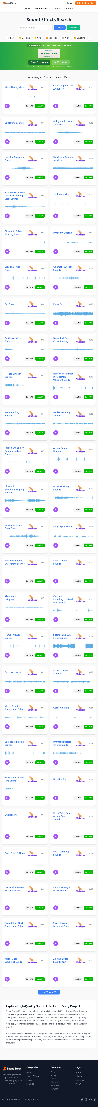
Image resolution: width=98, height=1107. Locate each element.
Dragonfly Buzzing (62, 232)
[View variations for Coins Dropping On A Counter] (81, 87)
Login (69, 3)
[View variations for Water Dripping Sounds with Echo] (32, 707)
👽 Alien (65, 37)
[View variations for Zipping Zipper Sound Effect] (81, 960)
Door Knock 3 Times (15, 853)
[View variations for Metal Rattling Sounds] (32, 414)
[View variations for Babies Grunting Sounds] (81, 414)
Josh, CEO (54, 1089)
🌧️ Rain (10, 37)
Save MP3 (29, 106)
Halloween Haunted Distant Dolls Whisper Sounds (63, 376)
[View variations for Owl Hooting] (32, 814)
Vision (53, 1079)
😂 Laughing (79, 37)
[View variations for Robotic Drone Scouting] (81, 672)
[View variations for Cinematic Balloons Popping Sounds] (32, 232)
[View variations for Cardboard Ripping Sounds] (32, 743)
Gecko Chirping (61, 707)
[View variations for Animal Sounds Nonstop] (81, 449)
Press (53, 1072)
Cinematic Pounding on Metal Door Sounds (63, 599)
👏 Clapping (24, 37)
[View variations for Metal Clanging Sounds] (81, 853)
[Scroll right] (89, 38)
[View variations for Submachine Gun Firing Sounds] (81, 636)
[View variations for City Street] (32, 304)
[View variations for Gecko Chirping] (81, 707)
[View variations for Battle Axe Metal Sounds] (32, 339)
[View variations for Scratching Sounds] (32, 122)
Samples (68, 8)
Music (28, 8)
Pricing (53, 1075)
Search (59, 27)
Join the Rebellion (85, 3)
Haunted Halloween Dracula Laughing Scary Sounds (15, 195)
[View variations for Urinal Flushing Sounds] (81, 488)
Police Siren (59, 304)
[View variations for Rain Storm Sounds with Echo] (81, 158)
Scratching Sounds (14, 122)
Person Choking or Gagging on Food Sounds (14, 450)
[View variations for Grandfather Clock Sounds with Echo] (32, 924)
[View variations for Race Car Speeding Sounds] (32, 158)
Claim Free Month (39, 62)
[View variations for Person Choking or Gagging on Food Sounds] (32, 451)
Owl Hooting (11, 814)
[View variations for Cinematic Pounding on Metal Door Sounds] (81, 599)
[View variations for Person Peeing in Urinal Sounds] (81, 889)
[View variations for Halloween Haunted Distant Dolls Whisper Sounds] (81, 376)
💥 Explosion (51, 37)
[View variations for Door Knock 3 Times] (32, 853)
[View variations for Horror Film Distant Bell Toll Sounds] (32, 889)
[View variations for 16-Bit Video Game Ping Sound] (32, 779)
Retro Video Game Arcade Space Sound (62, 816)
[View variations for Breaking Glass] (81, 779)
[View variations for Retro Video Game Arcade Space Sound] (81, 816)
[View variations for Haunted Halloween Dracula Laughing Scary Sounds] (32, 195)
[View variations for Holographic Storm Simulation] (81, 122)
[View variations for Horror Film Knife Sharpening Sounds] (32, 562)
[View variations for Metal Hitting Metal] (32, 87)
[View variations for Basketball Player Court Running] (81, 339)
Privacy (78, 1076)
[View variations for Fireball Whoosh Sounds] (32, 375)
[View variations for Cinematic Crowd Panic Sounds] (32, 526)
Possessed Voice (13, 672)
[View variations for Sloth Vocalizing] (81, 194)
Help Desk (55, 1085)
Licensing (79, 1080)
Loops (57, 8)
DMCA (78, 1084)
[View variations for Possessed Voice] (32, 672)
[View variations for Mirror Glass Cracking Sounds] (32, 960)
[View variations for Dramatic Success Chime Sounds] (81, 743)
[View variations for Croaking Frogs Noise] (32, 268)
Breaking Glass (60, 779)
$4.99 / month (60, 62)
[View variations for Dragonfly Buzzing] (81, 232)
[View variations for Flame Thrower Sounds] (32, 636)
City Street (10, 304)
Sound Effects (42, 8)
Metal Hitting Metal (15, 87)
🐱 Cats (37, 37)
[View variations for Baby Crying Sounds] (81, 526)
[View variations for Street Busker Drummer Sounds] (81, 924)
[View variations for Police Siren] (81, 304)
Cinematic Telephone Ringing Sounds (14, 489)
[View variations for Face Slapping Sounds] (81, 562)
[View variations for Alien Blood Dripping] (32, 598)
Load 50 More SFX (49, 992)
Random (73, 27)
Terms (78, 1072)
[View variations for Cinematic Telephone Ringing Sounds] (32, 489)
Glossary (54, 1082)
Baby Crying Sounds (63, 526)
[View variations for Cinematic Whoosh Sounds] (81, 268)
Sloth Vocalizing (61, 194)
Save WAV (40, 106)
